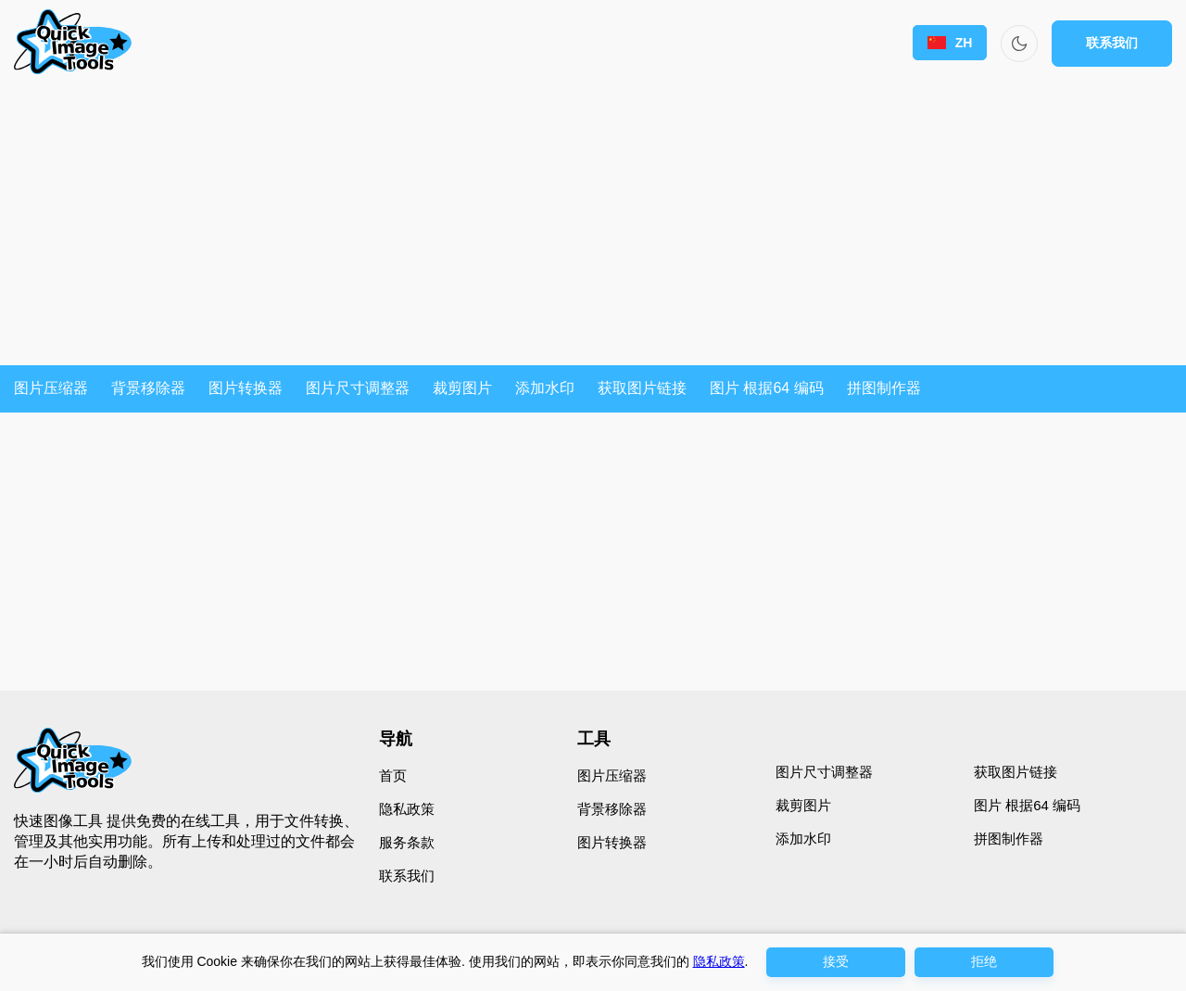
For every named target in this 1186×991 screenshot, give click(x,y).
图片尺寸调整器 (358, 388)
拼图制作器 (884, 388)
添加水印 (544, 388)
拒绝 (984, 961)
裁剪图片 (462, 388)
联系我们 (1112, 42)
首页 (393, 775)
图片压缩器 (51, 388)
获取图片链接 (642, 388)
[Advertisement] (593, 226)
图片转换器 (245, 388)
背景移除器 (148, 388)
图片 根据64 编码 (767, 388)
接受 (836, 961)
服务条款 (407, 842)
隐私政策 (407, 809)
